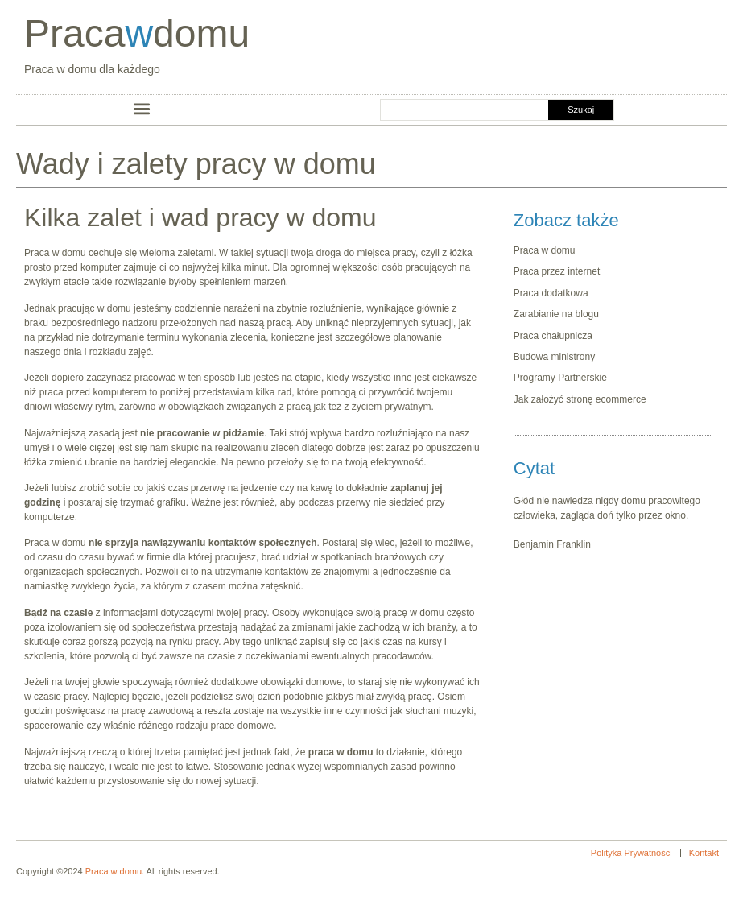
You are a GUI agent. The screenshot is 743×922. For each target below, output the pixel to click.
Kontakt (704, 853)
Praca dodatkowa (551, 293)
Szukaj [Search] (581, 109)
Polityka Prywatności (631, 853)
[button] (142, 108)
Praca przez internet (557, 271)
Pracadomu (137, 33)
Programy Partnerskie (560, 377)
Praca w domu (546, 250)
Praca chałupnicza (553, 335)
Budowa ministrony (554, 356)
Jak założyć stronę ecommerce (580, 399)
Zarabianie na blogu (556, 314)
